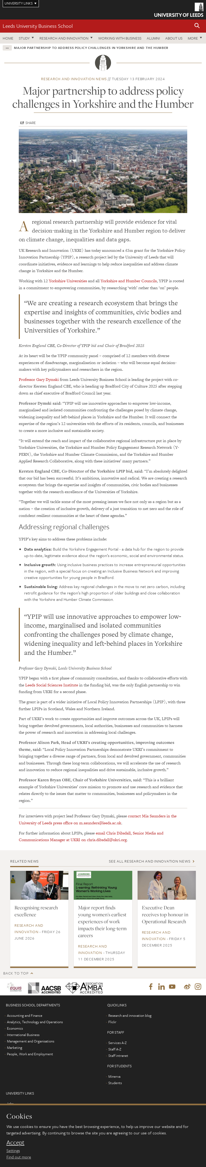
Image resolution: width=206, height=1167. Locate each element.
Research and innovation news (74, 79)
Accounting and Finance (24, 1016)
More (193, 38)
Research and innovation (64, 38)
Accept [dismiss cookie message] (15, 1142)
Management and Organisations (30, 1041)
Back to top (15, 973)
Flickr (112, 1022)
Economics (15, 1028)
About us (173, 38)
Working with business (119, 38)
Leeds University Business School (38, 25)
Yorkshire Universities (68, 281)
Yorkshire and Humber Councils (129, 281)
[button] (197, 26)
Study (24, 38)
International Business (23, 1035)
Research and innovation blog (130, 1016)
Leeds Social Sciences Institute (51, 685)
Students (115, 1083)
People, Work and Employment (30, 1054)
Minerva (114, 1077)
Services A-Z (117, 1043)
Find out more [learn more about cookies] (18, 1157)
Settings (13, 1150)
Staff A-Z (114, 1049)
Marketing (14, 1048)
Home (8, 38)
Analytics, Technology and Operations (35, 1022)
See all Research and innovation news (149, 861)
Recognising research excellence (36, 911)
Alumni (153, 38)
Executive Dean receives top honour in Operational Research (165, 914)
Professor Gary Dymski (39, 379)
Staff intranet (118, 1056)
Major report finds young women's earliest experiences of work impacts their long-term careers (102, 921)
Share (30, 122)
